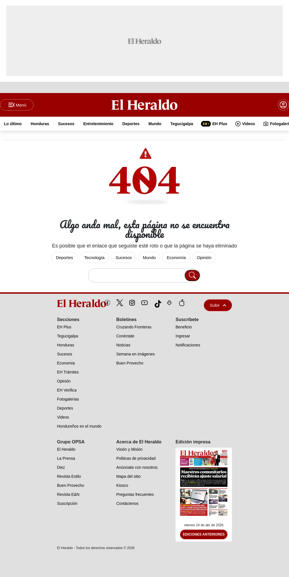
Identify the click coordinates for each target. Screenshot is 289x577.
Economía (176, 257)
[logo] (68, 303)
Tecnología (94, 257)
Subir (218, 305)
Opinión (204, 257)
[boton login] (283, 104)
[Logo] (144, 104)
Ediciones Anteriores (204, 534)
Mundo (149, 257)
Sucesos (123, 257)
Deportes (64, 257)
